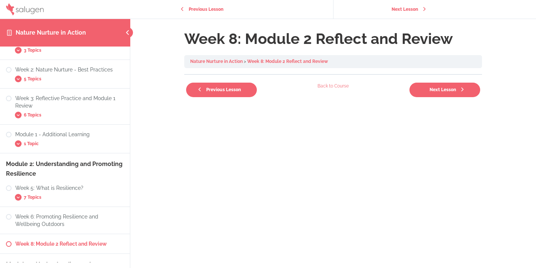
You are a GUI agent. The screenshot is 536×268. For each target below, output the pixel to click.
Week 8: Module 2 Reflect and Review (287, 61)
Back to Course (333, 86)
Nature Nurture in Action (51, 32)
